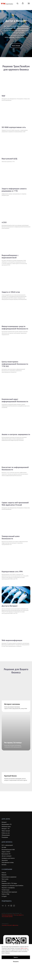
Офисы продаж (6, 831)
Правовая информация (7, 915)
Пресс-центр (5, 879)
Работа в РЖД (5, 894)
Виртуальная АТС (6, 854)
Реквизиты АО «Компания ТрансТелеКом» (12, 885)
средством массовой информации (10, 925)
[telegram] (8, 906)
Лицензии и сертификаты (8, 887)
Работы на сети (6, 833)
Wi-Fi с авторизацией (7, 845)
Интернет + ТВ (5, 828)
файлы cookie (23, 948)
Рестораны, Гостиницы (13, 742)
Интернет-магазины (12, 704)
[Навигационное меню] (29, 3)
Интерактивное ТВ (6, 824)
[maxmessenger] (14, 906)
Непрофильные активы (8, 862)
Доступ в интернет (6, 856)
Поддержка (5, 837)
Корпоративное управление (9, 877)
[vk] (3, 906)
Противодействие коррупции (9, 892)
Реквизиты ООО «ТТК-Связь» (9, 883)
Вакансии (4, 875)
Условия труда (5, 890)
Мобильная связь (6, 826)
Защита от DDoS (6, 851)
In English (4, 896)
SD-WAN (4, 847)
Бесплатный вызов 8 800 (8, 849)
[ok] (6, 906)
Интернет (4, 822)
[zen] (11, 906)
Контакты (4, 864)
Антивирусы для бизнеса (8, 858)
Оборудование (6, 835)
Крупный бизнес (10, 776)
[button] (17, 3)
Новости (4, 872)
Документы (5, 860)
